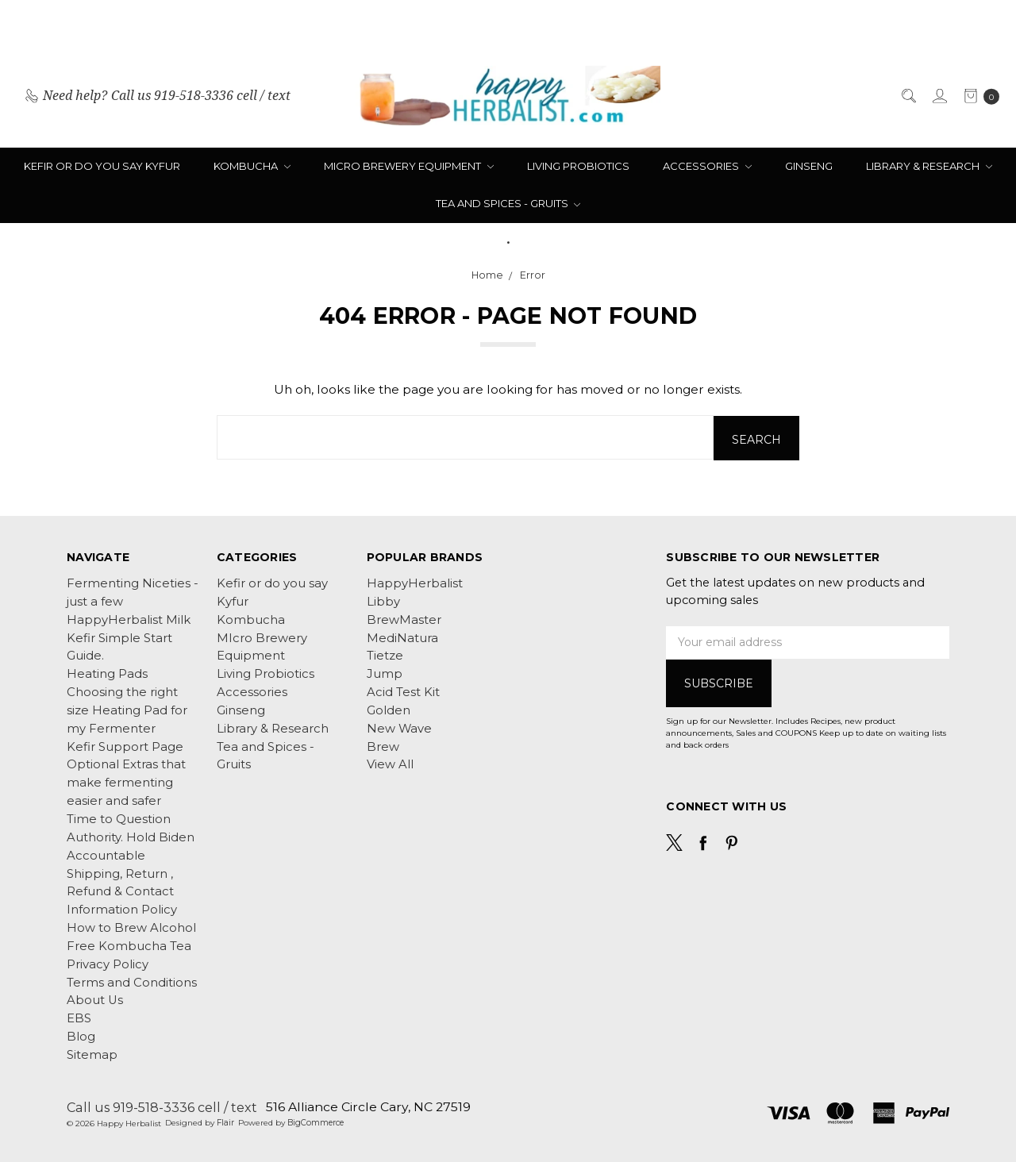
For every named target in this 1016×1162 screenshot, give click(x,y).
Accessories (707, 166)
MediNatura (402, 637)
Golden (388, 709)
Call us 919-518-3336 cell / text (162, 1106)
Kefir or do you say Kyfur (102, 166)
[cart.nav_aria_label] (977, 96)
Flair (225, 1123)
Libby (383, 601)
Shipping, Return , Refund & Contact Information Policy (122, 891)
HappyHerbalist (415, 582)
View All (390, 764)
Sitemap (92, 1054)
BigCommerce (315, 1123)
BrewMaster (404, 619)
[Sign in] (938, 96)
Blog (81, 1036)
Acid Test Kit (403, 691)
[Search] (908, 96)
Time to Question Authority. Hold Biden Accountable (130, 836)
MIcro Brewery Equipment (409, 166)
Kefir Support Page (125, 746)
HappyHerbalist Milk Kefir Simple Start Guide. (128, 637)
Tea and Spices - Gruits (508, 203)
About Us (95, 1000)
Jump (384, 674)
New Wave (399, 728)
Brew (383, 746)
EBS (79, 1018)
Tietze (385, 655)
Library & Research (929, 166)
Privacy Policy (107, 963)
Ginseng (809, 166)
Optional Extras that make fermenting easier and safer (126, 782)
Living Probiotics (578, 166)
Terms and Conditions (132, 982)
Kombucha (252, 166)
